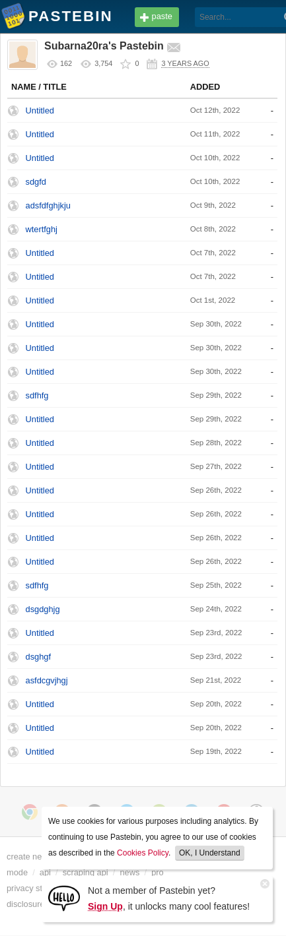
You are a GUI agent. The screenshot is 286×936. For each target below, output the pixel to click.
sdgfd (36, 182)
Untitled (40, 110)
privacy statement (40, 888)
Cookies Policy (142, 853)
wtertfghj (41, 229)
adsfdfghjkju (48, 205)
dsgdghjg (43, 609)
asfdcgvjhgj (47, 680)
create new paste (39, 856)
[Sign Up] (64, 897)
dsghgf (38, 657)
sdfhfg (37, 395)
